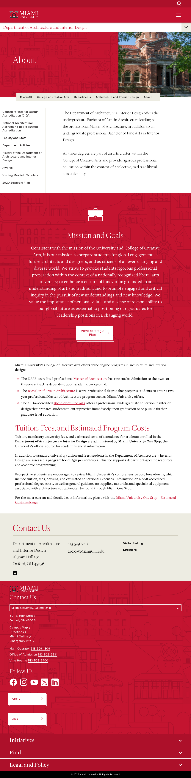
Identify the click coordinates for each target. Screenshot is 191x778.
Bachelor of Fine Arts (69, 403)
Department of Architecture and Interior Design (45, 27)
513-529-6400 (38, 660)
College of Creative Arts (53, 97)
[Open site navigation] (178, 15)
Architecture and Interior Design (117, 97)
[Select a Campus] (95, 607)
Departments (82, 97)
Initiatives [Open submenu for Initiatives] (22, 740)
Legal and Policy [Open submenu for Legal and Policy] (29, 764)
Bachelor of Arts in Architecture (51, 390)
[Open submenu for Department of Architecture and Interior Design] (186, 27)
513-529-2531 (47, 654)
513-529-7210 (78, 543)
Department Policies (16, 145)
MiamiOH (26, 97)
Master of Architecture (90, 378)
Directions (130, 550)
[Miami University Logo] (24, 14)
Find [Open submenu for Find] (15, 752)
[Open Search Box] (179, 3)
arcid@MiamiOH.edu (86, 551)
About (148, 97)
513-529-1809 (40, 648)
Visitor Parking (133, 543)
